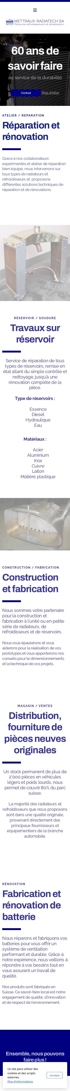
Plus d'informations (20, 1081)
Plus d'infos (50, 92)
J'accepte (55, 1075)
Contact (26, 92)
